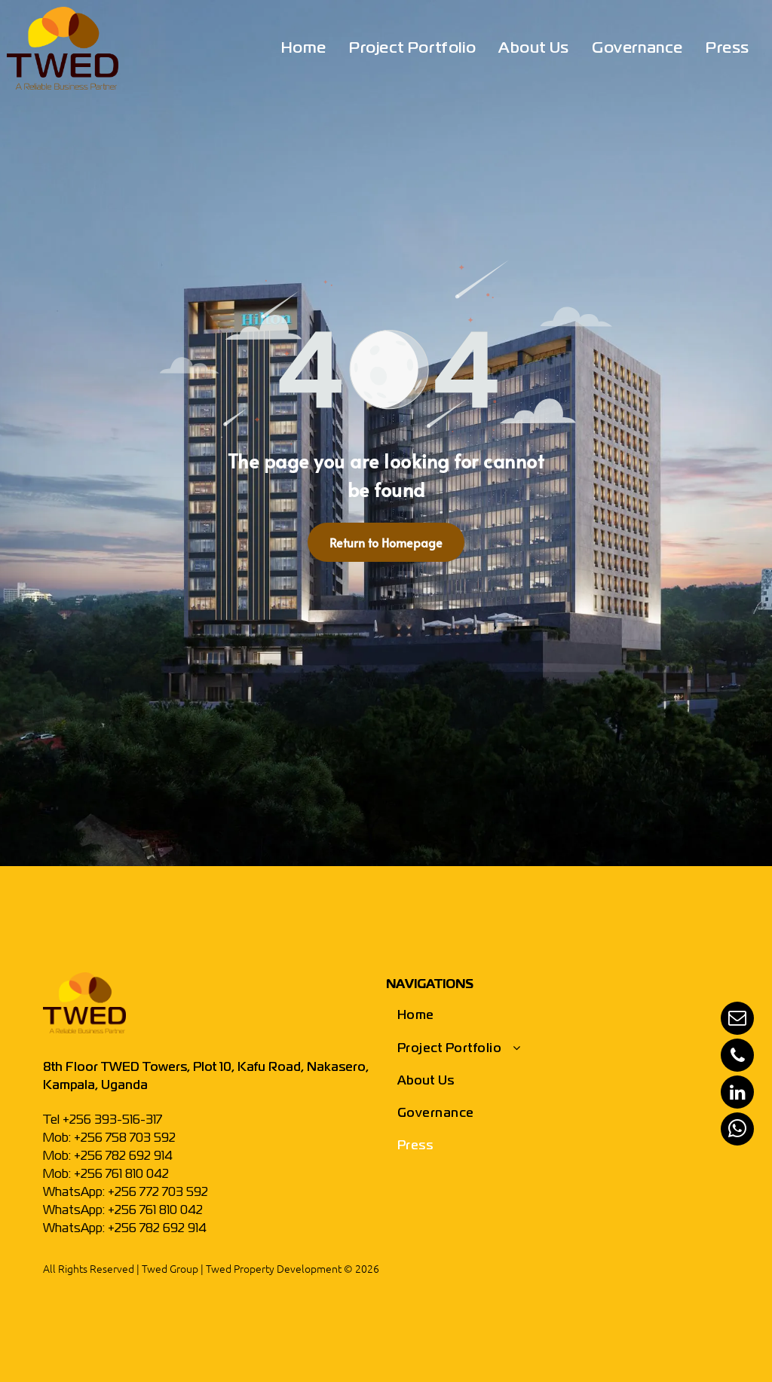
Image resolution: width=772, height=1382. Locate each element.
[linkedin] (737, 1093)
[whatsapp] (737, 1130)
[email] (737, 1020)
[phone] (737, 1057)
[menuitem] (304, 49)
